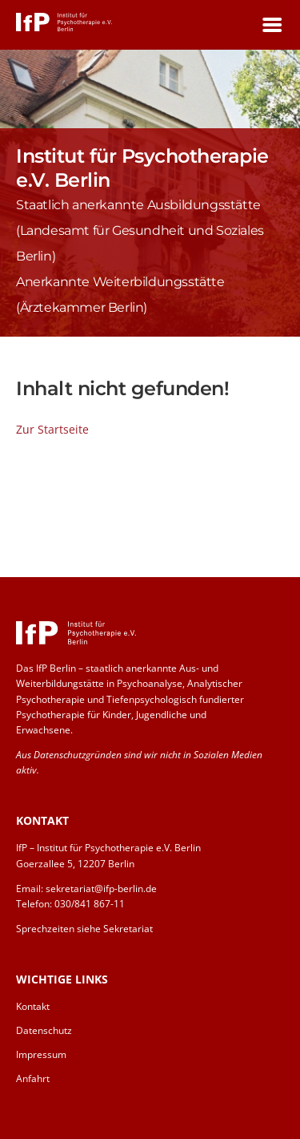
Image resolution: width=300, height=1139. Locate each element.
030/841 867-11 (89, 904)
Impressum (41, 1054)
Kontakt (33, 1006)
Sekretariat (128, 928)
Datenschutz (44, 1030)
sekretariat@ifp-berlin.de (101, 888)
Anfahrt (33, 1078)
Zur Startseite (52, 429)
